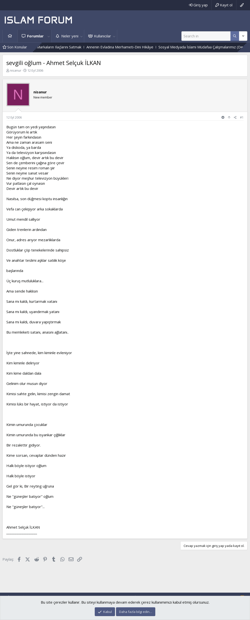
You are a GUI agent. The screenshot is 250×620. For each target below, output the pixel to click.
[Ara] (205, 36)
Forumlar (35, 35)
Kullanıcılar (102, 35)
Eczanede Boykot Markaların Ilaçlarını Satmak (54, 46)
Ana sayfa (10, 36)
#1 (242, 117)
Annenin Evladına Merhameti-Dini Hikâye (130, 46)
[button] (48, 36)
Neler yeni (69, 35)
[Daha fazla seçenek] (234, 36)
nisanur (15, 70)
